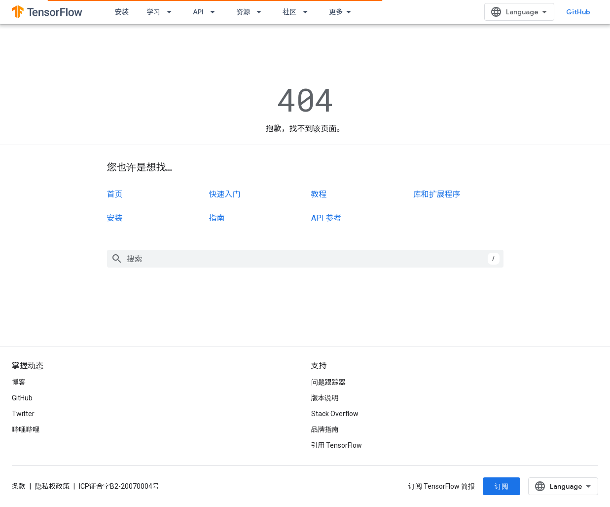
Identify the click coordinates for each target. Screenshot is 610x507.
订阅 (501, 486)
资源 (243, 11)
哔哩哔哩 (25, 429)
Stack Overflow (335, 414)
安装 (122, 11)
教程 (319, 194)
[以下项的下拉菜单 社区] (308, 12)
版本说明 (325, 398)
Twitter (23, 414)
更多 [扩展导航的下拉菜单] (336, 11)
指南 (217, 218)
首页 (115, 194)
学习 (153, 11)
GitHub (578, 11)
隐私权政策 (52, 486)
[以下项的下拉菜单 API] (215, 12)
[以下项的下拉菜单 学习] (172, 12)
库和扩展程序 (437, 194)
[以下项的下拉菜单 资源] (262, 12)
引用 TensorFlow (336, 445)
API (198, 11)
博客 (19, 382)
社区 (289, 11)
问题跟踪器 (328, 382)
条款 (19, 486)
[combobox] (305, 259)
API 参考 (326, 218)
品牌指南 (325, 429)
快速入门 (225, 194)
